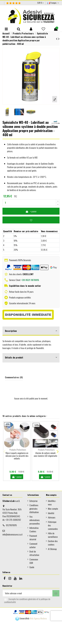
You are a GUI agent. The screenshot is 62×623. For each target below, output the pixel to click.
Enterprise (33, 501)
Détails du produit (31, 357)
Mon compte (53, 508)
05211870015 (11, 525)
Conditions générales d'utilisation (34, 508)
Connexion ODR (33, 561)
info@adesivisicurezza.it (12, 534)
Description (31, 330)
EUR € (40, 2)
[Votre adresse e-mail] (27, 593)
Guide (31, 567)
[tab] (31, 331)
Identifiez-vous (52, 502)
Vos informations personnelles (34, 520)
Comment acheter (33, 545)
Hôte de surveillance (53, 534)
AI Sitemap (52, 549)
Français (53, 2)
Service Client (24, 280)
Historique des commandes (53, 525)
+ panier (31, 211)
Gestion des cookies (53, 542)
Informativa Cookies (34, 529)
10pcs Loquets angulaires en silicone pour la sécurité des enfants (16, 455)
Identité (51, 513)
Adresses (51, 517)
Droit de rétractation (34, 553)
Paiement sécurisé (33, 537)
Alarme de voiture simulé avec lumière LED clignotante (45, 454)
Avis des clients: (21, 274)
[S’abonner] (55, 593)
